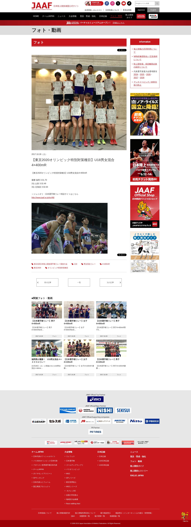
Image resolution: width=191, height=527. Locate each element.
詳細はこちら (118, 23)
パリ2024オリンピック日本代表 (45, 461)
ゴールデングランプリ (74, 465)
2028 (142, 78)
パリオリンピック (73, 469)
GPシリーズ (70, 478)
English (153, 10)
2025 (142, 74)
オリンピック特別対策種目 (58, 268)
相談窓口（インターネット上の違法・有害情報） (134, 513)
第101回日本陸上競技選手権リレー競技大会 (50, 264)
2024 (136, 74)
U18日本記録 (104, 465)
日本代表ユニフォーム (41, 482)
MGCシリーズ (71, 486)
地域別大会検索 (72, 499)
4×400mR (106, 264)
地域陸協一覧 (115, 516)
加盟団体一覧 (85, 516)
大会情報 (68, 452)
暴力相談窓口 (105, 513)
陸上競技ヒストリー (139, 471)
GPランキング (38, 478)
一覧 (79, 282)
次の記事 (110, 282)
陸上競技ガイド (137, 466)
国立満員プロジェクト (41, 486)
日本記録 (101, 452)
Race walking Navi (73, 504)
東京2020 (37, 268)
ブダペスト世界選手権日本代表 (45, 465)
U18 (75, 264)
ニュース (134, 452)
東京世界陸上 (71, 482)
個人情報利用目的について (85, 513)
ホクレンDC (71, 491)
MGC (68, 474)
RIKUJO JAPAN (136, 475)
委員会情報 (127, 10)
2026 (148, 74)
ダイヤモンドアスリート (42, 474)
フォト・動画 (46, 30)
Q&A (73, 516)
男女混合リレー (90, 264)
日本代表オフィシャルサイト (44, 456)
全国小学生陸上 (72, 495)
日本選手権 (70, 461)
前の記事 (47, 282)
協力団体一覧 (100, 516)
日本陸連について (112, 10)
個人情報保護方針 (63, 513)
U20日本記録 (104, 461)
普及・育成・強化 (138, 456)
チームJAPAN (37, 452)
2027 (136, 78)
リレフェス (70, 456)
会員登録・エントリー (93, 10)
